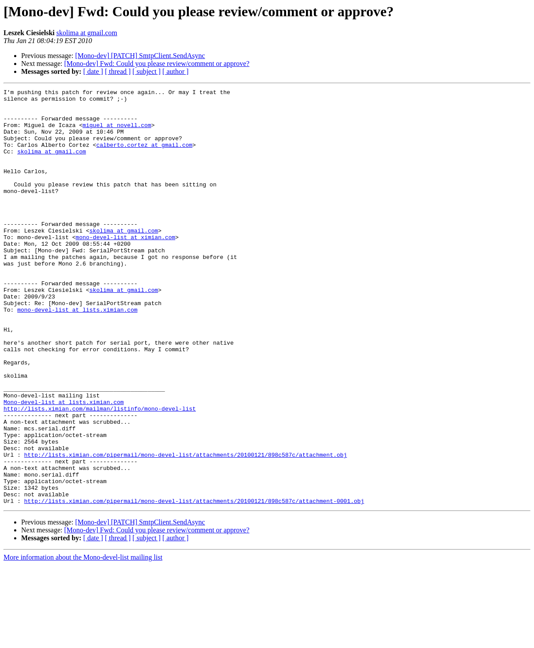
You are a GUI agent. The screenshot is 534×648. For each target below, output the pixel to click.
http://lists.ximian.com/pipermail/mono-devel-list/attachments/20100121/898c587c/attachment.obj (185, 528)
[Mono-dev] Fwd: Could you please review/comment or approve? (157, 63)
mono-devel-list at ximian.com (125, 267)
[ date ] (93, 71)
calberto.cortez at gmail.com (144, 156)
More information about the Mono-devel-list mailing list (83, 640)
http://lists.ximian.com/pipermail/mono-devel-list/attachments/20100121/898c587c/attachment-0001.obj (194, 584)
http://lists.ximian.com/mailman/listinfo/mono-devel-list (100, 473)
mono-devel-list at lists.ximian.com (77, 354)
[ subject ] (147, 71)
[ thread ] (118, 71)
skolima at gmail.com (86, 32)
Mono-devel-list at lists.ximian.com (64, 465)
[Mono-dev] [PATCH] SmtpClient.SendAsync (140, 55)
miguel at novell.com (116, 133)
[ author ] (175, 71)
